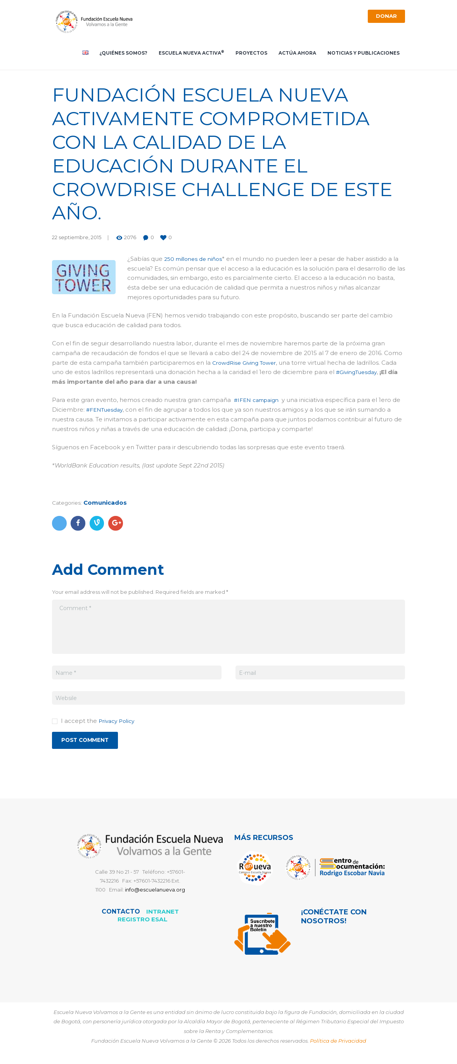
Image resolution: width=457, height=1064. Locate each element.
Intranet (162, 915)
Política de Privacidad (338, 1045)
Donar (384, 17)
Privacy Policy (118, 723)
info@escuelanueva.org (155, 893)
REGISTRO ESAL (142, 923)
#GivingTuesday (358, 374)
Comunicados (108, 505)
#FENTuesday (115, 412)
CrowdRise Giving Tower (247, 364)
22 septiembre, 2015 (76, 240)
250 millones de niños (196, 261)
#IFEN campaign (259, 402)
